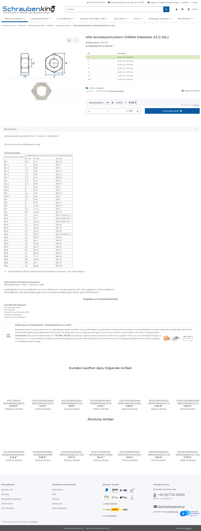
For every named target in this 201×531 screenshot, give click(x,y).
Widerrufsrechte (59, 508)
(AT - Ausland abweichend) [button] (114, 91)
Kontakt (185, 2)
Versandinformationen (11, 499)
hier (38, 341)
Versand (34, 522)
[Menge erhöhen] (138, 101)
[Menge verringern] (89, 101)
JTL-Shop (188, 528)
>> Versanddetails (110, 515)
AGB (54, 494)
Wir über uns (7, 489)
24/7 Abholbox (7, 508)
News (195, 2)
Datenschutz (57, 489)
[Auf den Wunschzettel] (76, 40)
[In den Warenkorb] (3, 33)
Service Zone (7, 503)
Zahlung (5, 494)
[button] (176, 9)
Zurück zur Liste (9, 25)
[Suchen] (114, 9)
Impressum (57, 503)
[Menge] (108, 101)
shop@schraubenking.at (169, 2)
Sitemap (55, 499)
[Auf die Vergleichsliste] (69, 40)
